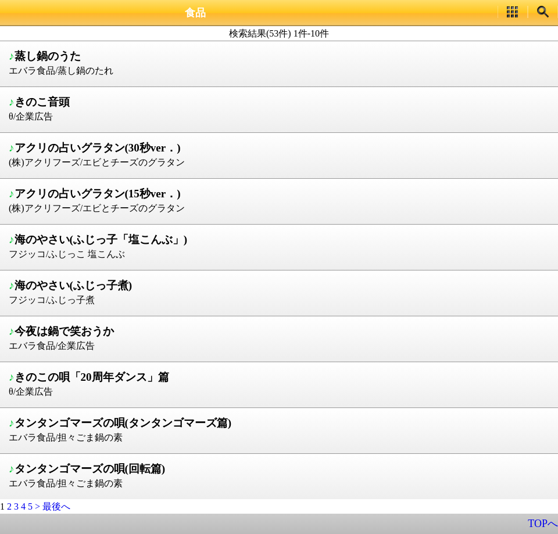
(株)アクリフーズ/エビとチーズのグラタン (280, 153)
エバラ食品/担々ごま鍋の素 (280, 429)
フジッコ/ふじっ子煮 (280, 291)
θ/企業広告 (280, 108)
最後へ (56, 506)
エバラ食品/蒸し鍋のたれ (280, 62)
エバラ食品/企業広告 (280, 337)
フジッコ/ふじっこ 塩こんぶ (280, 245)
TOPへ (543, 523)
